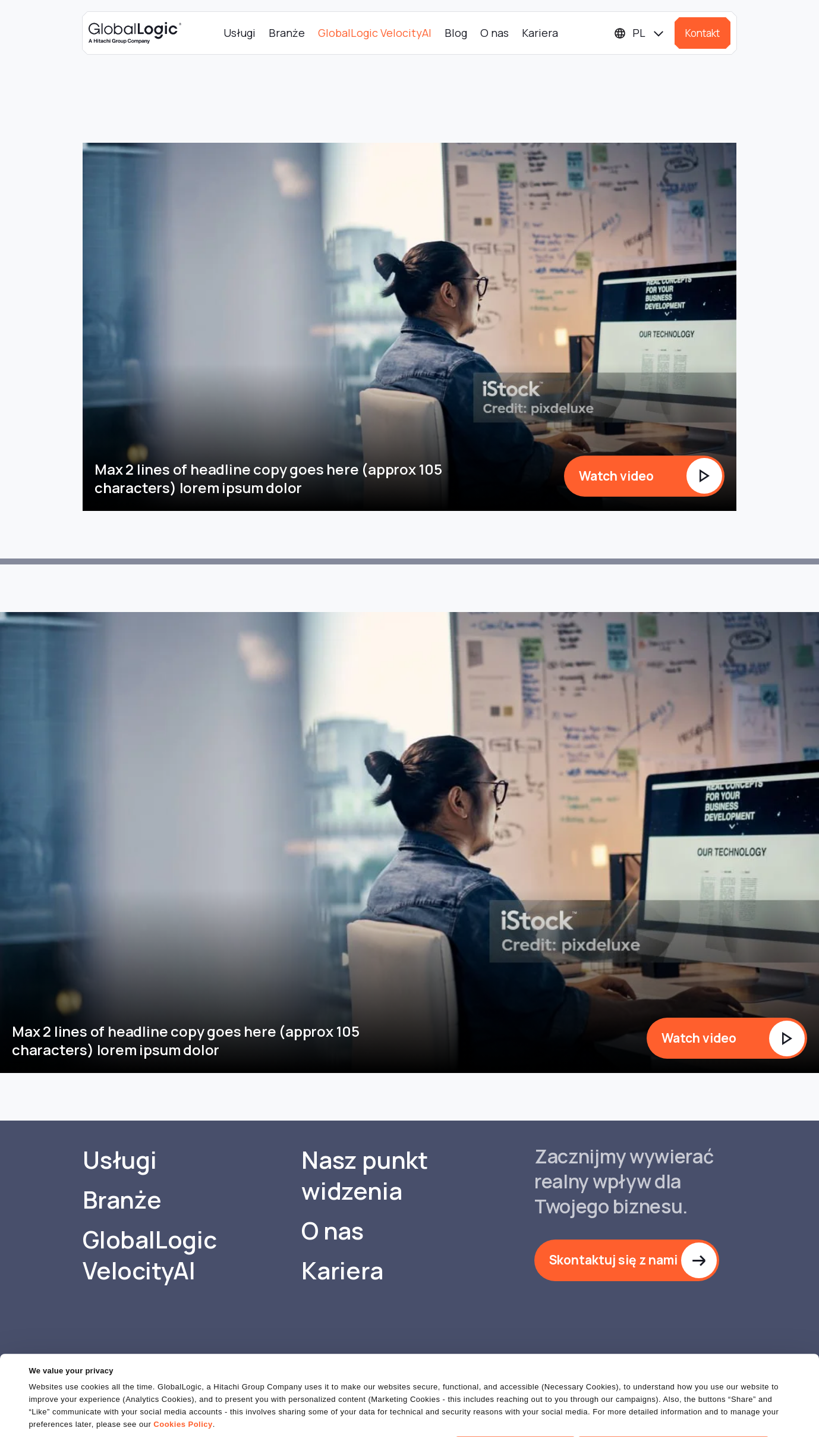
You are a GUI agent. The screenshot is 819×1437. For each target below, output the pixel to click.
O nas (494, 33)
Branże (287, 33)
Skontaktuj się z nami (613, 1259)
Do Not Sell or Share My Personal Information (673, 1407)
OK (515, 1407)
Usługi (239, 33)
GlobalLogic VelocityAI (374, 33)
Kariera (540, 33)
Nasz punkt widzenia (364, 1175)
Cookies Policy (182, 1386)
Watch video (616, 476)
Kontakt (702, 33)
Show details (53, 1420)
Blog (456, 33)
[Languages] (639, 33)
